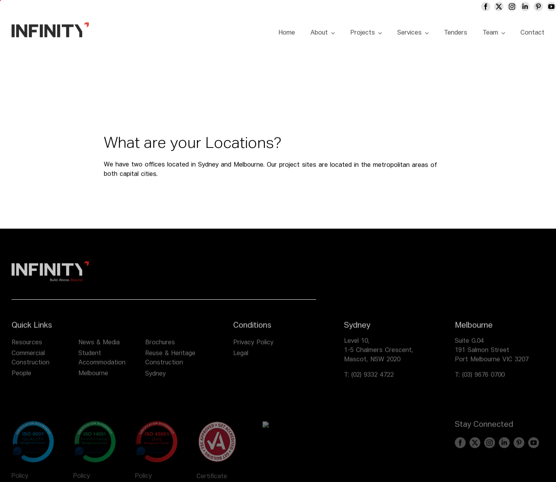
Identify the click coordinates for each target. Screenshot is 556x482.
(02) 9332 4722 (372, 380)
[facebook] (485, 6)
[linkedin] (525, 6)
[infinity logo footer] (50, 268)
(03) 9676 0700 (483, 380)
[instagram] (512, 6)
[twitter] (498, 6)
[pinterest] (538, 6)
